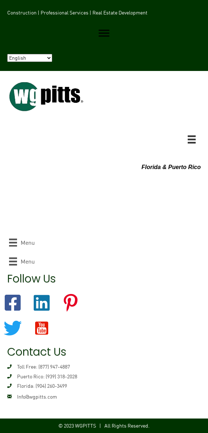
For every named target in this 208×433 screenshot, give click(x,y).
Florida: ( (27, 386)
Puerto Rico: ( (32, 376)
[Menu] (192, 139)
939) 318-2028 (62, 376)
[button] (104, 33)
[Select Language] (29, 58)
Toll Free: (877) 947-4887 (43, 366)
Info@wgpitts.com (37, 397)
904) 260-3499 (52, 386)
